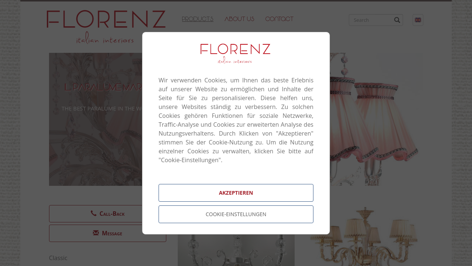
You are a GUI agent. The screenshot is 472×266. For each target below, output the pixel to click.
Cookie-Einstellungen (236, 214)
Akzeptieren (236, 192)
